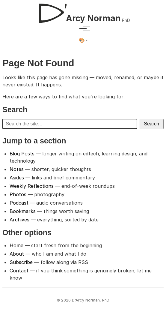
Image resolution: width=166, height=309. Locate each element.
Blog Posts (22, 154)
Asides (17, 178)
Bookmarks (23, 211)
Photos (18, 194)
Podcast (19, 203)
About (17, 254)
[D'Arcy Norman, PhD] (83, 10)
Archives (19, 220)
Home (16, 245)
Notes (17, 169)
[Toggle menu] (83, 28)
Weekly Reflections (32, 186)
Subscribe (21, 262)
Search (151, 123)
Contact (19, 271)
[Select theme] (83, 40)
